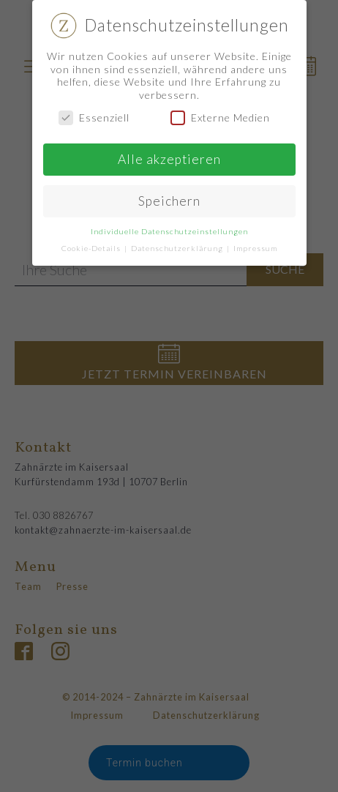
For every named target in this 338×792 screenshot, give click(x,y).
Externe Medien (220, 117)
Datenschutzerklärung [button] (178, 248)
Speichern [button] (169, 201)
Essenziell (94, 117)
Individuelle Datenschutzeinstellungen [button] (169, 231)
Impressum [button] (255, 248)
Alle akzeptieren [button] (169, 159)
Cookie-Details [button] (92, 248)
